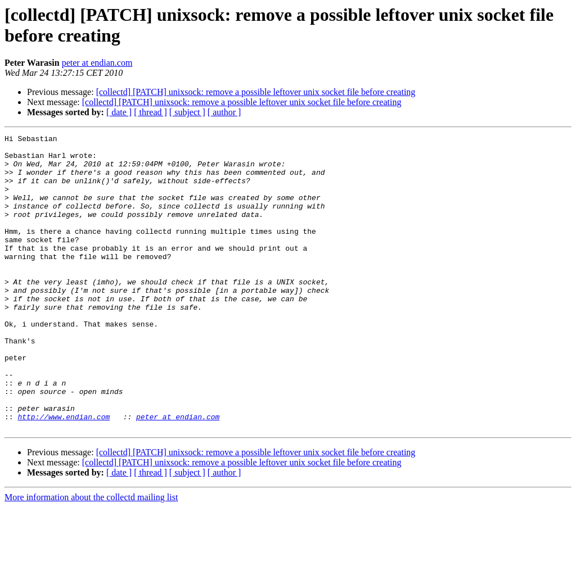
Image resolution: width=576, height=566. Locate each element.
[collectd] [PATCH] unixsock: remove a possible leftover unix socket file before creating (256, 92)
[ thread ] (150, 112)
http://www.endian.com (63, 474)
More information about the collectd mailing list (91, 556)
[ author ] (224, 112)
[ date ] (119, 112)
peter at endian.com (97, 62)
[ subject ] (187, 112)
